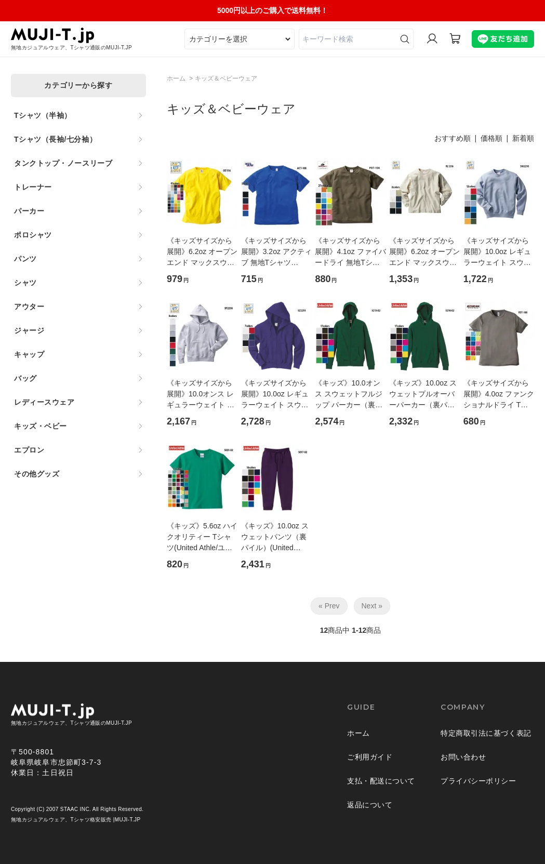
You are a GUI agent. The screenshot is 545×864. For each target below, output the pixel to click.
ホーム (176, 78)
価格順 (491, 138)
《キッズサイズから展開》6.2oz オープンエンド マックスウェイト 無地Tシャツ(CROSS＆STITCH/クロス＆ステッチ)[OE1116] (202, 252)
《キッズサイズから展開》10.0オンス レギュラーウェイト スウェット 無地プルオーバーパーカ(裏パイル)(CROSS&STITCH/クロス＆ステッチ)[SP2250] (201, 394)
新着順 (523, 138)
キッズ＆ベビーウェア (226, 78)
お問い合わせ (463, 757)
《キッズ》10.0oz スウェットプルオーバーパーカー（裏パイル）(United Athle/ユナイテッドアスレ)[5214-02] (423, 394)
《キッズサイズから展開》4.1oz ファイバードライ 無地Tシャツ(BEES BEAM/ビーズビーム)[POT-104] (350, 252)
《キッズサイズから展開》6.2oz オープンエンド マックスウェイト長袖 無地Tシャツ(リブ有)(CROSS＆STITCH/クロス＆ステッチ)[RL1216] (424, 252)
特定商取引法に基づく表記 (486, 733)
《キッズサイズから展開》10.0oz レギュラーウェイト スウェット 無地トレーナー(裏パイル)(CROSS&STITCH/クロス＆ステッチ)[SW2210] (497, 252)
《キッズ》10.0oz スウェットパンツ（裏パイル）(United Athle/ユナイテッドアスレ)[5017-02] (276, 537)
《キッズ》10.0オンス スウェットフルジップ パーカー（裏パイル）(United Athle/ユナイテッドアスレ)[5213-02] (349, 394)
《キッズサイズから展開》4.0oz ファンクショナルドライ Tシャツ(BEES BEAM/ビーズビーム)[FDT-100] (498, 394)
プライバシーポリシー (478, 781)
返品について (369, 805)
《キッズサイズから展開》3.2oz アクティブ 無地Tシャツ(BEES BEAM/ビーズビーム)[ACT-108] (276, 252)
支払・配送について (381, 781)
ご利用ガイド (369, 757)
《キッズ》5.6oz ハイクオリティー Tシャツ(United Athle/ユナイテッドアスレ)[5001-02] (202, 537)
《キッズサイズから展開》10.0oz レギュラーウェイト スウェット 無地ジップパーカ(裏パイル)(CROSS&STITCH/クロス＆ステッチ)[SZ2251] (275, 394)
